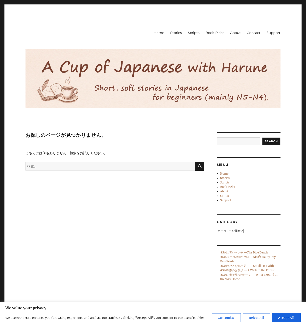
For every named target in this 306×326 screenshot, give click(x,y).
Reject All (256, 318)
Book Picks (214, 33)
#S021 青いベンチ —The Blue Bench (244, 252)
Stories (176, 33)
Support (273, 33)
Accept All (286, 318)
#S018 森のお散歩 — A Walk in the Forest (247, 270)
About (235, 33)
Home (159, 33)
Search (271, 141)
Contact (254, 33)
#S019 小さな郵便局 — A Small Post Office (248, 266)
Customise (226, 318)
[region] (153, 314)
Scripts (194, 33)
